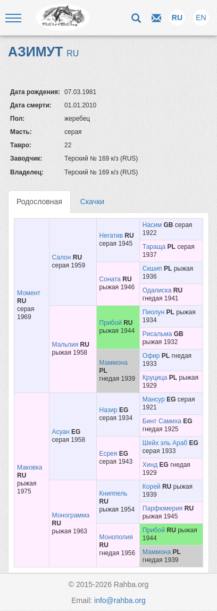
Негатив (111, 235)
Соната (110, 279)
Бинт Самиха (162, 421)
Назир (108, 410)
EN (201, 17)
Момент (28, 293)
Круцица (155, 377)
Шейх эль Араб (165, 443)
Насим (152, 225)
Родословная (39, 201)
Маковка (29, 467)
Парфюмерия (163, 508)
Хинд (150, 464)
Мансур (154, 399)
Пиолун (153, 312)
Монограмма (71, 515)
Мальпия (65, 344)
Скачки (92, 201)
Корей (152, 486)
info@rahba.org (120, 600)
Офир (151, 355)
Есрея (108, 453)
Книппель (113, 493)
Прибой (110, 323)
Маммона (113, 362)
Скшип (152, 268)
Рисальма (157, 334)
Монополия (116, 537)
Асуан (61, 432)
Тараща (154, 246)
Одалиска (157, 290)
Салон (61, 257)
